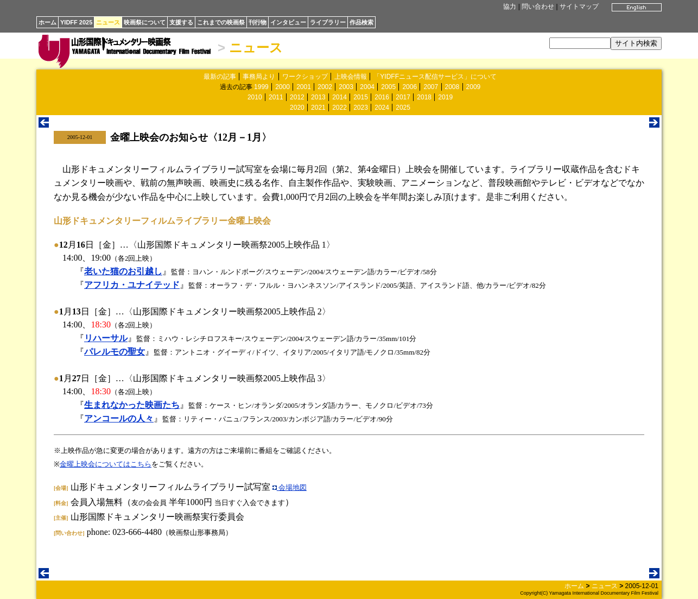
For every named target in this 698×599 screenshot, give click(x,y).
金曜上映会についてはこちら (105, 464)
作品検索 (361, 22)
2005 (388, 87)
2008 (452, 87)
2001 (303, 87)
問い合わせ (538, 6)
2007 (430, 87)
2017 (403, 97)
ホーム (47, 22)
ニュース (108, 22)
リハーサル (106, 338)
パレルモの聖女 (114, 351)
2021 (318, 107)
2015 (360, 97)
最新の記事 (220, 76)
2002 (325, 87)
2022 (339, 107)
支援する (181, 22)
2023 (360, 107)
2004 (367, 87)
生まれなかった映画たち (132, 404)
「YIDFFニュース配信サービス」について (435, 76)
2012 (297, 97)
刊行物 (257, 22)
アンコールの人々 (119, 418)
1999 (261, 87)
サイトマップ (579, 6)
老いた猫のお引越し (123, 271)
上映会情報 (350, 76)
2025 (403, 107)
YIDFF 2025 (76, 22)
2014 (339, 97)
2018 (424, 97)
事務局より (259, 76)
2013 (318, 97)
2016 (382, 97)
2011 (276, 97)
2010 (255, 97)
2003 (346, 87)
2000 (282, 87)
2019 (445, 97)
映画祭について (145, 22)
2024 (382, 107)
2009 (473, 87)
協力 (509, 6)
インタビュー (288, 22)
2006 (409, 87)
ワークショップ (305, 76)
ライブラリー (328, 22)
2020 (297, 107)
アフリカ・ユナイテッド (132, 284)
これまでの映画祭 (221, 22)
